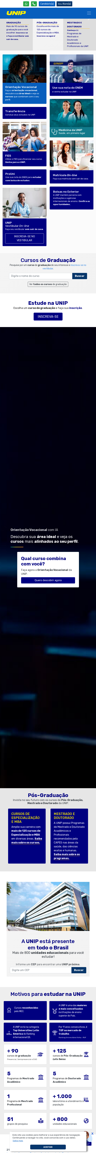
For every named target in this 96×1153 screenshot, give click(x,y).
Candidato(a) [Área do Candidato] (47, 3)
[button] (18, 1140)
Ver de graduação (48, 284)
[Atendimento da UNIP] (34, 3)
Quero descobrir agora (48, 580)
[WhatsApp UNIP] (26, 3)
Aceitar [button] (47, 1147)
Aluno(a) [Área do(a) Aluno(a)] (64, 3)
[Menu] (89, 13)
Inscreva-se (48, 317)
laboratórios (59, 1101)
